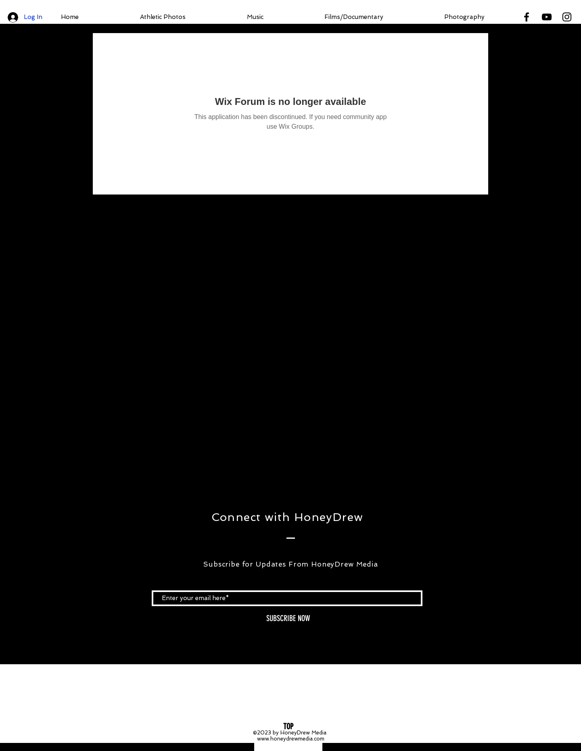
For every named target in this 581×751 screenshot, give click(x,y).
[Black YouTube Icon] (547, 17)
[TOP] (288, 726)
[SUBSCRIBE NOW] (288, 618)
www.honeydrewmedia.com (290, 739)
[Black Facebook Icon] (526, 17)
